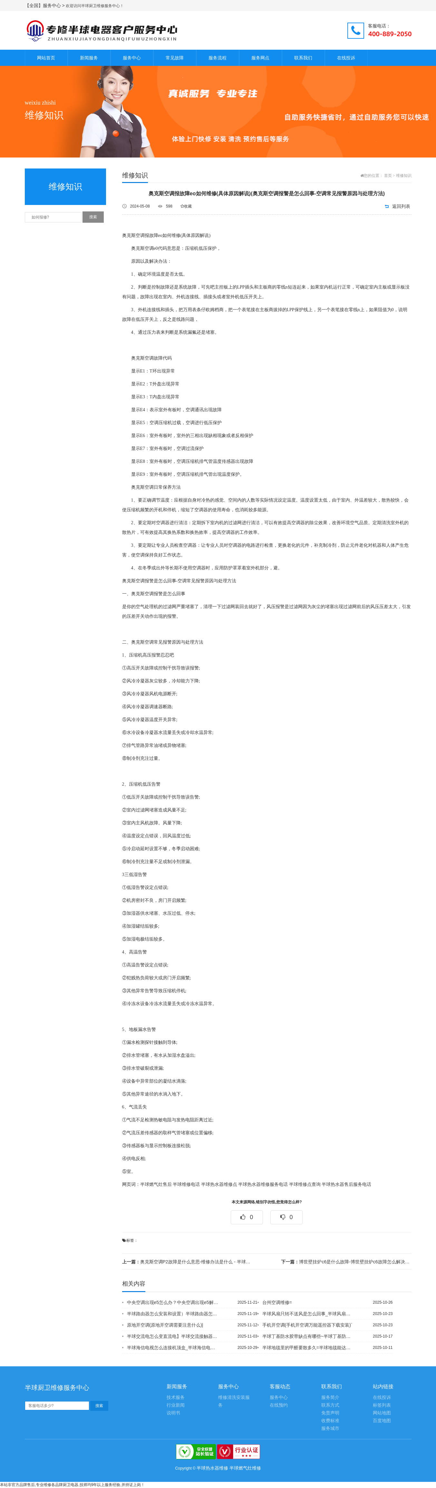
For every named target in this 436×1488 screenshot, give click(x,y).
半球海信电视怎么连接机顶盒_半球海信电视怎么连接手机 (172, 1347)
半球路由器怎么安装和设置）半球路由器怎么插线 (172, 1313)
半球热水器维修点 (219, 1184)
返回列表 (401, 206)
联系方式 (330, 1405)
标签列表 (382, 1405)
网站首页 (46, 57)
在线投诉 (346, 57)
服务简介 (330, 1397)
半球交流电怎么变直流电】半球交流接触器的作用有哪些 (172, 1336)
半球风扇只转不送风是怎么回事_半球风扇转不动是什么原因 (308, 1313)
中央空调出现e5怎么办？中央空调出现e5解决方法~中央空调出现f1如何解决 (172, 1302)
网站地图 (382, 1413)
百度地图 (382, 1420)
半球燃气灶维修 (245, 1468)
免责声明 (330, 1413)
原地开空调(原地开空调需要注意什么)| (165, 1325)
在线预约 (279, 1405)
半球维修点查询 (305, 1184)
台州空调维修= (277, 1302)
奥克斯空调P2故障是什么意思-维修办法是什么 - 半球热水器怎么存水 (187, 1261)
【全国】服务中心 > (45, 5)
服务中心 (132, 57)
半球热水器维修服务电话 (263, 1184)
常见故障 (175, 57)
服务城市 (330, 1428)
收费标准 (330, 1420)
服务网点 (260, 57)
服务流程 (217, 57)
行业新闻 (176, 1405)
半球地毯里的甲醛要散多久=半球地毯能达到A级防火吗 (308, 1347)
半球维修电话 (186, 1184)
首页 (388, 176)
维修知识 (404, 176)
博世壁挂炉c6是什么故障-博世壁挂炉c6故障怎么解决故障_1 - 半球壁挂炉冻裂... (346, 1261)
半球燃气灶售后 (156, 1184)
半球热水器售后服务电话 (346, 1184)
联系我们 (303, 57)
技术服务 (176, 1397)
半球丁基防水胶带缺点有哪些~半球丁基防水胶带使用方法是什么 (308, 1336)
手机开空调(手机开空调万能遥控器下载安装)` (307, 1325)
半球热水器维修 (212, 1468)
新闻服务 (89, 57)
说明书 (173, 1413)
